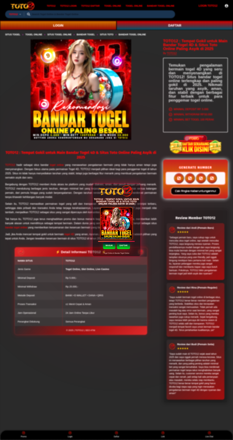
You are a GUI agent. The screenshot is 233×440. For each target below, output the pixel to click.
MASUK (109, 245)
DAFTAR (123, 245)
